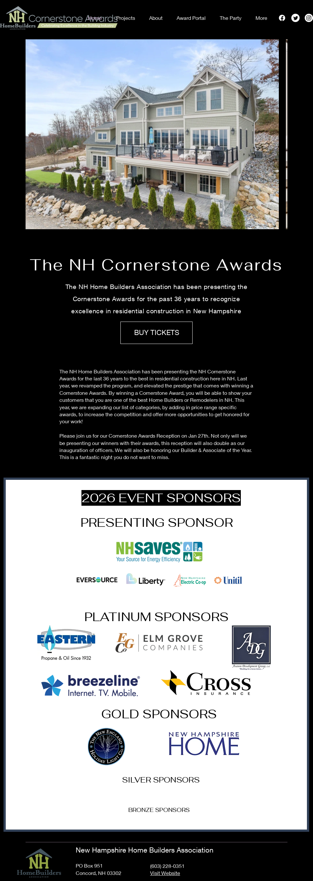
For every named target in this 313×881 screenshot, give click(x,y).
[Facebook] (282, 18)
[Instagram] (309, 18)
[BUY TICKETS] (156, 333)
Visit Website (165, 873)
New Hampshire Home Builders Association (144, 850)
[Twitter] (295, 18)
